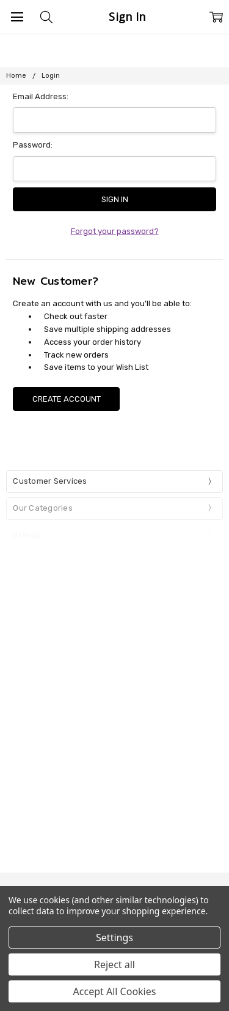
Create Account (66, 399)
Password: (33, 144)
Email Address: (40, 96)
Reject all (114, 964)
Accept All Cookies (114, 991)
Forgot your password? (115, 231)
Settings (114, 937)
